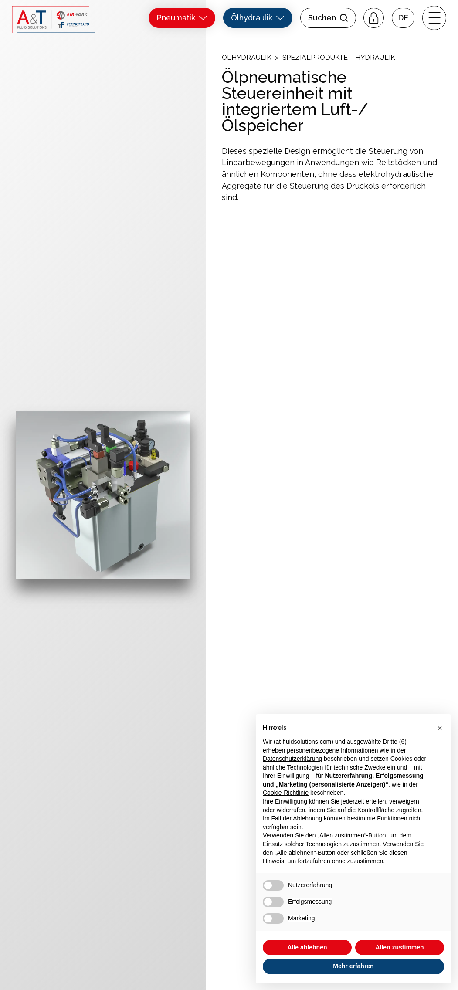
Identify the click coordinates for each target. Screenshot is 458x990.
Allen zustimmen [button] (399, 947)
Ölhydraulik (246, 57)
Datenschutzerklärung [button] (292, 758)
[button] (403, 18)
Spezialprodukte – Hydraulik (338, 57)
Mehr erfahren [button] (353, 966)
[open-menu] (434, 18)
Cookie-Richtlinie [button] (286, 792)
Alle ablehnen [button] (307, 947)
